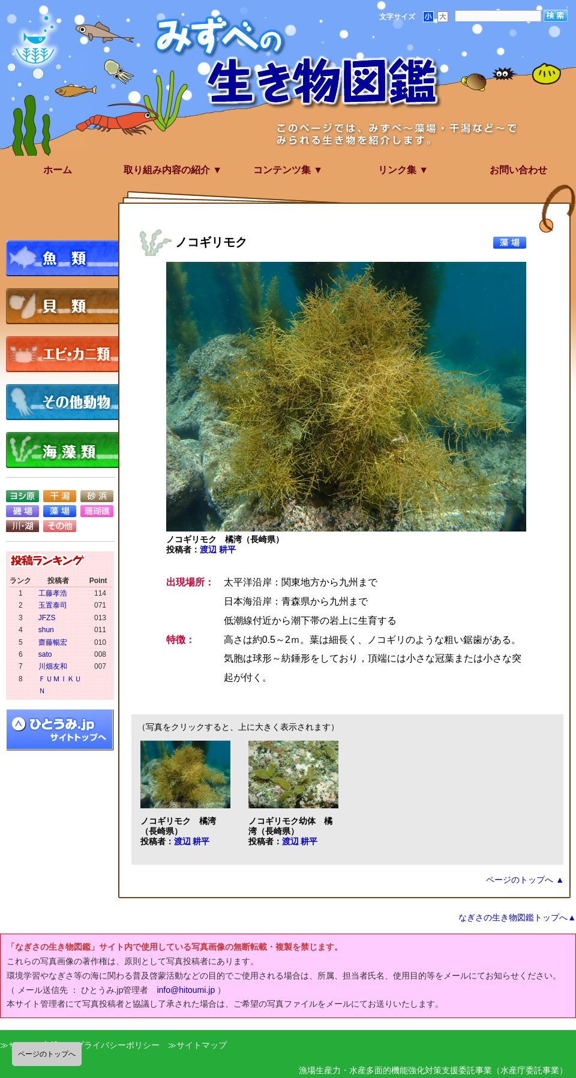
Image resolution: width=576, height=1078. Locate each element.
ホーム (57, 170)
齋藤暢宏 (52, 642)
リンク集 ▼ (403, 170)
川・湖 (22, 526)
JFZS (47, 618)
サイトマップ (201, 1045)
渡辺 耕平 (218, 549)
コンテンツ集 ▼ (288, 170)
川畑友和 (52, 666)
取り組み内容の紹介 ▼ (173, 170)
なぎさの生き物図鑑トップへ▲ (517, 917)
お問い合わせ (518, 170)
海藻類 (66, 450)
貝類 (66, 306)
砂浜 (96, 496)
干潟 (59, 496)
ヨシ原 (22, 496)
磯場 (22, 511)
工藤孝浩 (52, 593)
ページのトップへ (47, 1054)
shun (46, 630)
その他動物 (66, 402)
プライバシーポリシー (118, 1045)
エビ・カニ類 (66, 354)
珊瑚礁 (96, 511)
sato (45, 654)
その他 (59, 526)
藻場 (59, 511)
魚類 (66, 258)
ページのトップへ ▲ (525, 879)
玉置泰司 (52, 605)
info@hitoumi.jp (186, 990)
